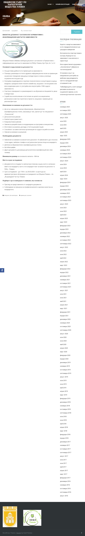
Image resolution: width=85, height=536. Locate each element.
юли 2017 (63, 460)
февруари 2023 (65, 226)
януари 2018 (64, 438)
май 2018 (63, 424)
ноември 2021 (65, 280)
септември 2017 (65, 452)
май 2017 (63, 467)
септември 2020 (65, 330)
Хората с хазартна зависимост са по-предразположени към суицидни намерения (70, 46)
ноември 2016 (65, 485)
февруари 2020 (65, 355)
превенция (23, 195)
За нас (50, 4)
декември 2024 (65, 146)
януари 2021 (64, 316)
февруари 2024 (65, 182)
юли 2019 (63, 380)
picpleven (15, 30)
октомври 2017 (65, 449)
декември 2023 (65, 190)
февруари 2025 (65, 139)
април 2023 (64, 218)
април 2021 (64, 305)
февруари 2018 (65, 434)
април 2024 (64, 175)
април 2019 (64, 391)
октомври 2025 (65, 110)
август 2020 (64, 334)
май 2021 (63, 301)
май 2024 (63, 172)
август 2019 (64, 377)
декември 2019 (65, 362)
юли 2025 (63, 121)
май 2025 (63, 128)
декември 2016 (65, 481)
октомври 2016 (65, 488)
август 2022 (64, 247)
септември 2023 (65, 200)
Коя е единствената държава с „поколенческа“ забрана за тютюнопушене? (70, 66)
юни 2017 (63, 463)
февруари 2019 (65, 398)
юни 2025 (63, 125)
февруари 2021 (65, 312)
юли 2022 (63, 251)
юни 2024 (63, 168)
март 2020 (63, 352)
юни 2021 (63, 298)
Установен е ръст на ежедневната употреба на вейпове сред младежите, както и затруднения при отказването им (69, 78)
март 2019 (63, 395)
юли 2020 (63, 337)
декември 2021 (65, 276)
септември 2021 (65, 287)
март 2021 (63, 308)
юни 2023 (63, 211)
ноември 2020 (65, 323)
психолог (29, 195)
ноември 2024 (65, 150)
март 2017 (63, 474)
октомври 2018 (65, 409)
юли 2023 (63, 208)
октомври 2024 (65, 154)
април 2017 (64, 470)
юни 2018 (63, 420)
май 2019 (63, 388)
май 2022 (63, 258)
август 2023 (64, 204)
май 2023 (63, 215)
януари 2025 (64, 143)
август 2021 (64, 290)
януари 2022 (64, 272)
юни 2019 (63, 384)
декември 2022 (65, 233)
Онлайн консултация (62, 4)
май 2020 (63, 344)
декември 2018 (65, 402)
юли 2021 (63, 294)
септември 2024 (65, 157)
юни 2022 (63, 254)
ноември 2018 (65, 406)
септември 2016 (65, 492)
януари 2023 (64, 229)
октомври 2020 (65, 326)
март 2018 (63, 431)
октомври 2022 (65, 240)
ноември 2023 (65, 193)
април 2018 (64, 427)
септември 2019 (65, 373)
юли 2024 (63, 164)
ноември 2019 (65, 366)
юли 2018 (63, 416)
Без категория (13, 195)
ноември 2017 (65, 445)
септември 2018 (65, 413)
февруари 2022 (65, 269)
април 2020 (64, 348)
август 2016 (64, 496)
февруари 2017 (65, 478)
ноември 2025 (65, 107)
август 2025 (64, 118)
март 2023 (63, 222)
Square (18, 533)
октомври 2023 (65, 197)
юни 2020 (63, 341)
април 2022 (64, 262)
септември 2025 (65, 114)
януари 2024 (64, 186)
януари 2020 (64, 359)
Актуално (6, 195)
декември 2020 (65, 319)
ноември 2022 (65, 236)
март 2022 (63, 265)
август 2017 (64, 456)
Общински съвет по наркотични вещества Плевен (15, 4)
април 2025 (64, 132)
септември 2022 (65, 244)
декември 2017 (65, 442)
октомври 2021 (65, 283)
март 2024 (63, 179)
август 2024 (64, 161)
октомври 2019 (65, 370)
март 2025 (63, 136)
